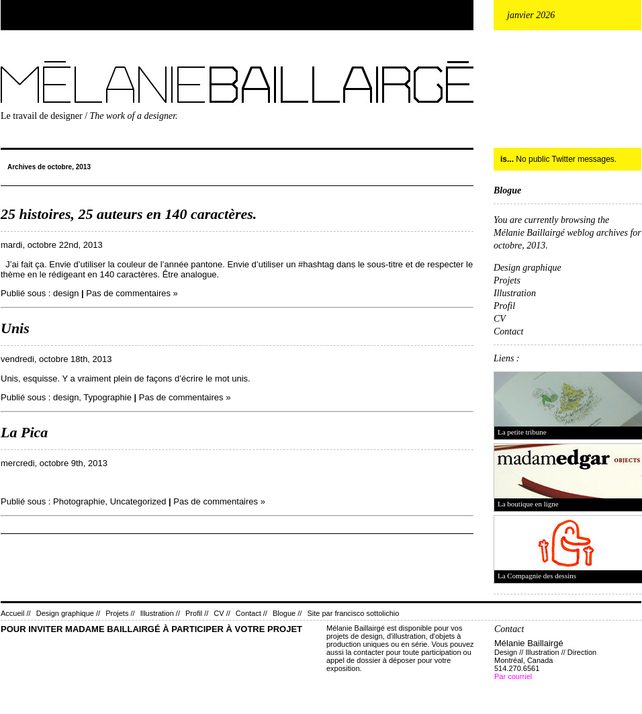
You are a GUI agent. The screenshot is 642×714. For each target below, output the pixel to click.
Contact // (251, 613)
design (66, 293)
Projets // (119, 613)
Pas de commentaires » (132, 293)
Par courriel (513, 676)
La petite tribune (522, 432)
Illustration (515, 293)
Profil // (196, 613)
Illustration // (160, 613)
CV (500, 319)
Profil (504, 306)
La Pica (24, 432)
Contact (508, 331)
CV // (222, 613)
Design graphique (527, 268)
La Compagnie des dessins (537, 576)
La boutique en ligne (528, 504)
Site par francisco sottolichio (353, 613)
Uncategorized (138, 501)
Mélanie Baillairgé (529, 233)
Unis (15, 328)
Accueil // (16, 613)
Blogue (507, 190)
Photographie (79, 501)
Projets (507, 280)
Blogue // (287, 613)
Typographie (107, 397)
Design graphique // (68, 613)
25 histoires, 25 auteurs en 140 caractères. (129, 214)
